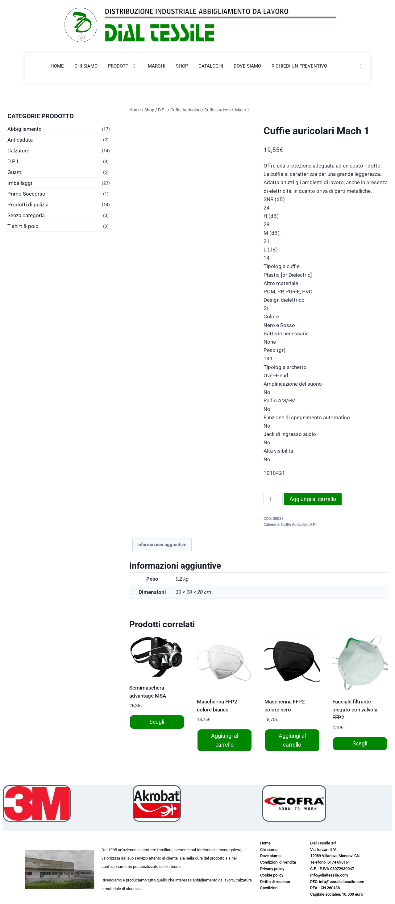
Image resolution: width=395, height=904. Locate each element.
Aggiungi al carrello (312, 499)
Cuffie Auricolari (294, 524)
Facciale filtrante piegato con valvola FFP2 (354, 709)
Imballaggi (19, 183)
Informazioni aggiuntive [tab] (161, 544)
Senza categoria (26, 215)
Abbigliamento (24, 129)
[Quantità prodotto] (273, 499)
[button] (7, 803)
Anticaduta (20, 140)
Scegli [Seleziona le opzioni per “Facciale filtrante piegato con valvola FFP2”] (359, 743)
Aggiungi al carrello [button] (224, 740)
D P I (314, 524)
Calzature (18, 150)
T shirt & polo (23, 226)
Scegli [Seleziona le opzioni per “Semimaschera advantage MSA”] (156, 722)
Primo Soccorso (26, 194)
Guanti (15, 172)
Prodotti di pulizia (27, 204)
